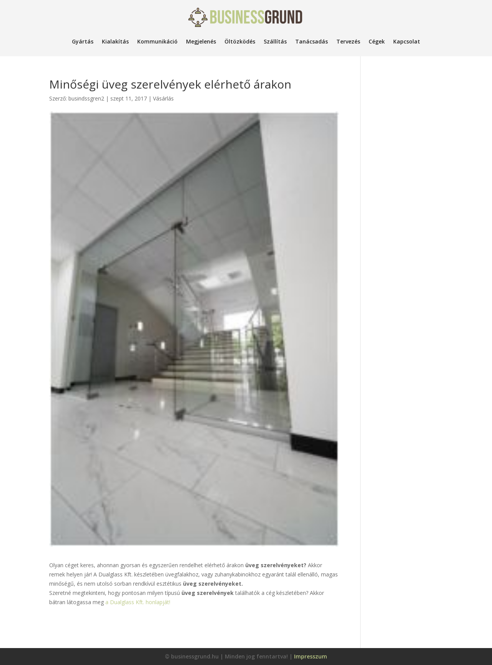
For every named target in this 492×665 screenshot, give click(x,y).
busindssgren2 (86, 98)
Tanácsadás (311, 41)
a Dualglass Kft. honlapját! (137, 602)
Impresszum (310, 656)
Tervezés (348, 41)
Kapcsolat (406, 41)
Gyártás (82, 41)
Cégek (377, 41)
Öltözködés (239, 41)
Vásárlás (163, 98)
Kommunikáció (157, 41)
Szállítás (275, 41)
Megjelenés (201, 41)
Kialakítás (115, 41)
